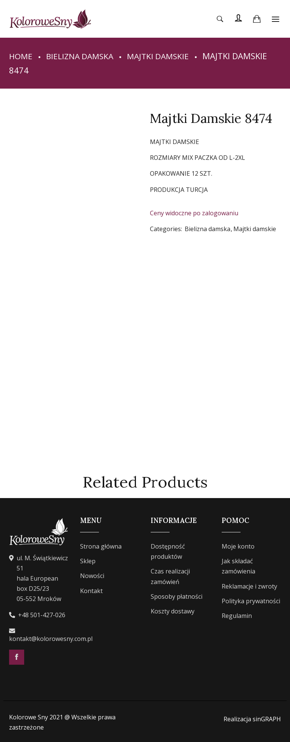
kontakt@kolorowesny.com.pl (51, 639)
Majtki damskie (163, 55)
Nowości (92, 576)
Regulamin (237, 616)
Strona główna (101, 546)
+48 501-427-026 (41, 615)
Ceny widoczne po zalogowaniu (194, 213)
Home (21, 55)
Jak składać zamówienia (238, 566)
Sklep (88, 561)
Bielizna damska (82, 55)
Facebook (16, 657)
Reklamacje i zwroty (249, 586)
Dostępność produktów (168, 551)
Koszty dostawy (172, 611)
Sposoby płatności (176, 596)
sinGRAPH (267, 719)
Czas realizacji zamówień (170, 576)
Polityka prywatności (251, 601)
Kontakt (91, 591)
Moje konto (238, 546)
